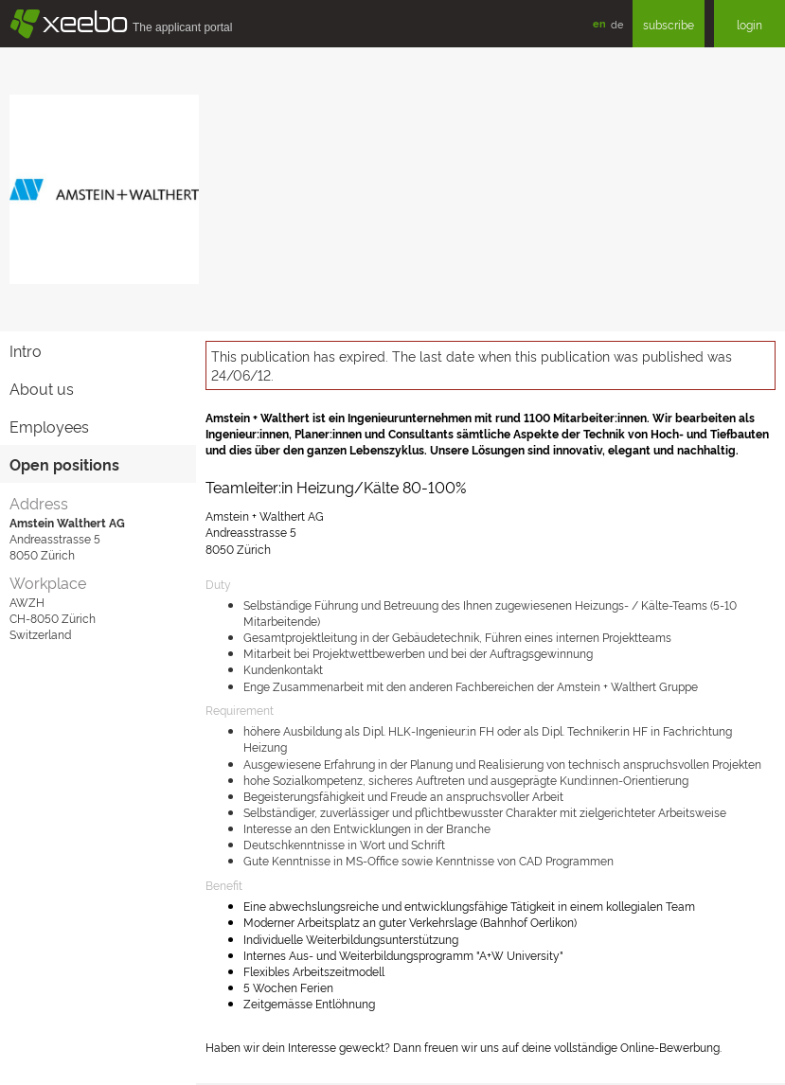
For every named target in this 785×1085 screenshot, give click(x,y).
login (749, 24)
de (617, 23)
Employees (49, 426)
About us (41, 388)
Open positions (64, 464)
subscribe (668, 24)
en (599, 23)
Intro (25, 350)
